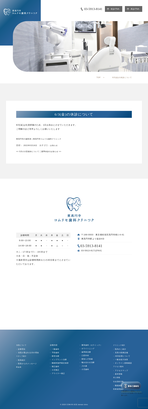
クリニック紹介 (119, 345)
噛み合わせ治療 (88, 362)
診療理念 (21, 349)
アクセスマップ (121, 371)
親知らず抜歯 (87, 359)
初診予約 (115, 9)
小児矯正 (55, 370)
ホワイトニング (88, 349)
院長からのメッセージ (27, 364)
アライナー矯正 (58, 373)
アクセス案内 (118, 366)
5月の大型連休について (29, 151)
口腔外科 (85, 355)
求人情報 (117, 377)
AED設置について (122, 356)
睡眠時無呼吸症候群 (60, 363)
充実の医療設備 (121, 353)
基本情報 (118, 374)
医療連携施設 (118, 389)
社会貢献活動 (118, 382)
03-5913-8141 (93, 9)
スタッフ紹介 (21, 356)
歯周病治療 (86, 352)
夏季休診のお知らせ (56, 151)
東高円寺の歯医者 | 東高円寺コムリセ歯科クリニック (42, 139)
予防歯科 (55, 353)
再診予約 (135, 9)
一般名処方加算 (121, 360)
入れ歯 (84, 366)
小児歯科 (85, 369)
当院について (21, 345)
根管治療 (55, 356)
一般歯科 (55, 349)
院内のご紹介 (120, 349)
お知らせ (56, 145)
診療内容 (54, 345)
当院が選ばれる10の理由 (28, 353)
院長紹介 (21, 360)
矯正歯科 (55, 366)
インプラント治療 (59, 360)
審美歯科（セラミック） (92, 345)
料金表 (19, 367)
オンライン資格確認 (123, 363)
